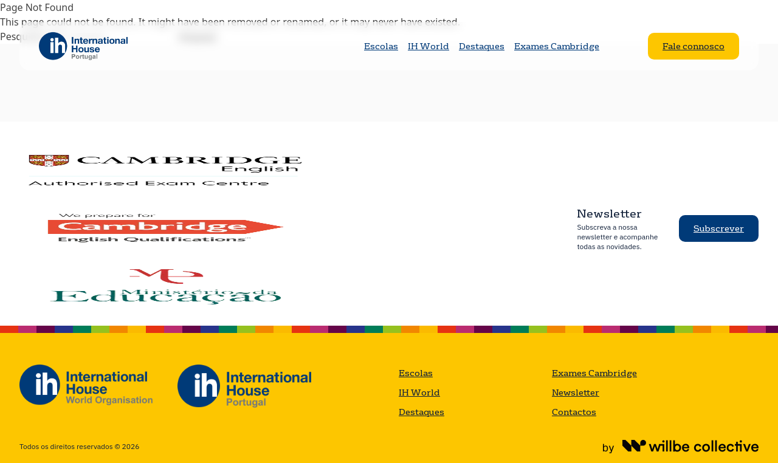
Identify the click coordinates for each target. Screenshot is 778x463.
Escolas (381, 46)
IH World (428, 46)
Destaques (481, 46)
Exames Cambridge (556, 46)
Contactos (574, 411)
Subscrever (719, 228)
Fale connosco (694, 46)
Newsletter (575, 392)
